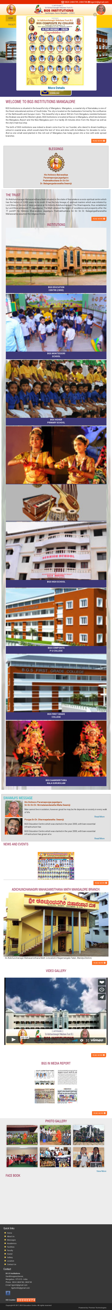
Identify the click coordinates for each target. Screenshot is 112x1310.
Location (10, 1261)
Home (10, 18)
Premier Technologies (97, 1308)
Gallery (10, 1257)
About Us (10, 1236)
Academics (11, 1243)
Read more (99, 141)
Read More (99, 817)
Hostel (9, 1254)
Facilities (10, 1247)
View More (101, 1171)
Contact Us (11, 1264)
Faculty (11, 24)
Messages (11, 1240)
